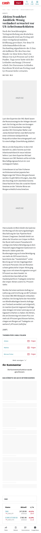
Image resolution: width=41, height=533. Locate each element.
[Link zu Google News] (35, 528)
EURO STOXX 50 (11, 517)
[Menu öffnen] (37, 3)
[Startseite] (5, 2)
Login (32, 3)
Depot (18, 3)
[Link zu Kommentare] (25, 528)
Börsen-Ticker (15, 9)
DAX (6, 511)
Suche (27, 3)
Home (4, 9)
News (8, 9)
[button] (19, 360)
